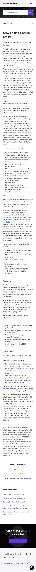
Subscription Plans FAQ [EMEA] (13, 494)
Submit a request (25, 478)
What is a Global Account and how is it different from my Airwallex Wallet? (16, 507)
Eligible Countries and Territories (14, 498)
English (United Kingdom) (13, 554)
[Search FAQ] (18, 12)
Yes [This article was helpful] (15, 469)
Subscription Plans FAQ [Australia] (14, 502)
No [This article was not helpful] (21, 469)
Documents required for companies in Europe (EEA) (16, 513)
